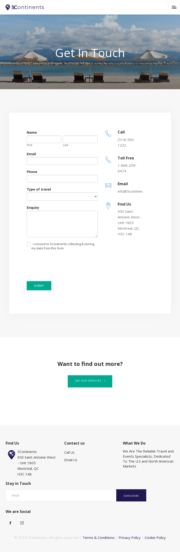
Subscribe (131, 495)
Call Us (69, 452)
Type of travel (39, 189)
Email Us (70, 460)
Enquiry (33, 207)
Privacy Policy (130, 537)
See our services (90, 380)
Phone (32, 171)
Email (31, 154)
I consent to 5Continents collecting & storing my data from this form (60, 246)
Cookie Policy (155, 537)
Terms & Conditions (98, 537)
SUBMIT (39, 286)
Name (32, 132)
